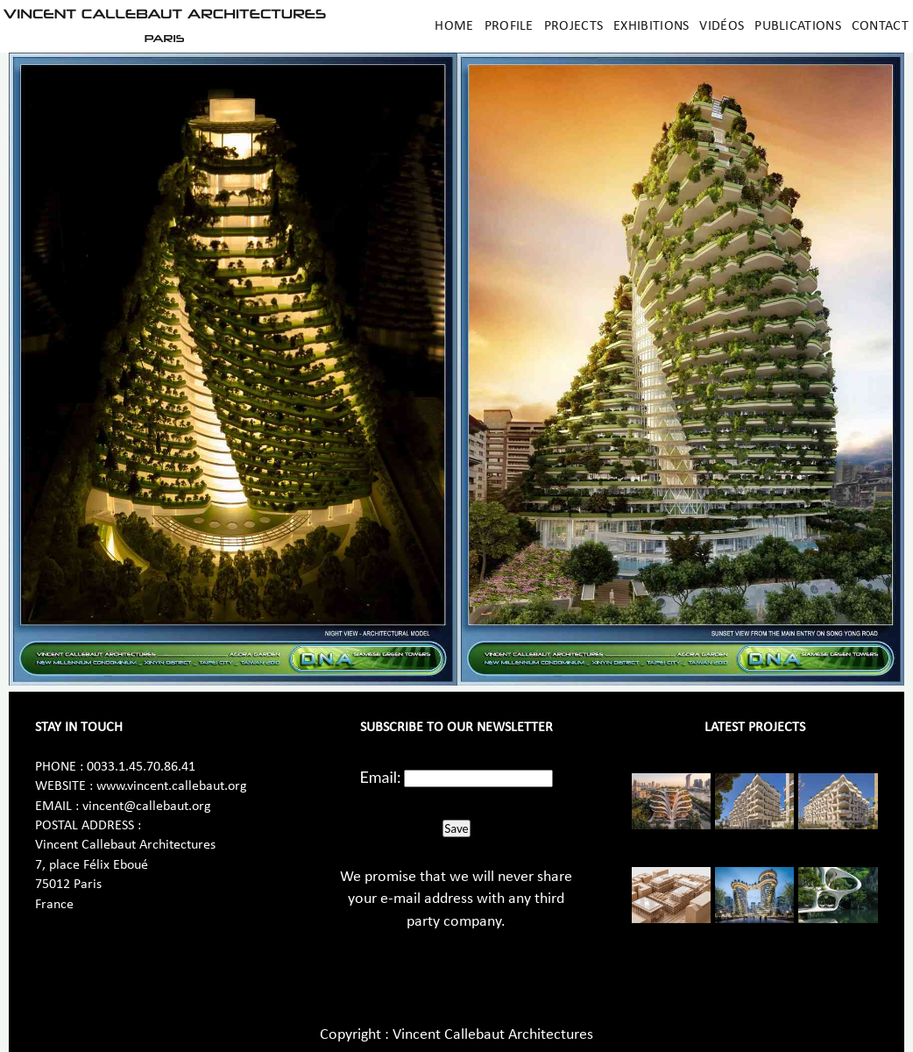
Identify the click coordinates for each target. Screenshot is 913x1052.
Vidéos (721, 26)
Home (454, 26)
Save (456, 828)
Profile (509, 26)
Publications (797, 26)
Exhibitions (651, 26)
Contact (880, 26)
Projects (573, 26)
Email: (380, 776)
